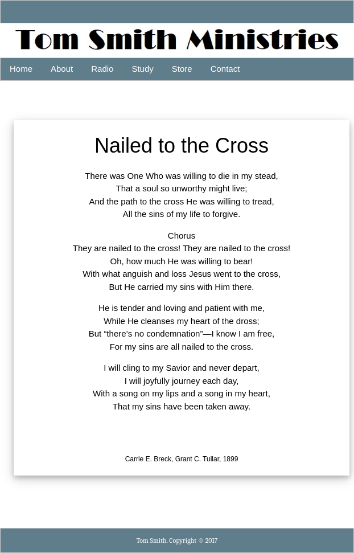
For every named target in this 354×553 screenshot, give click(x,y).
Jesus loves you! (41, 11)
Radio (102, 68)
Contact (225, 68)
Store (182, 68)
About (62, 68)
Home (21, 68)
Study (142, 68)
